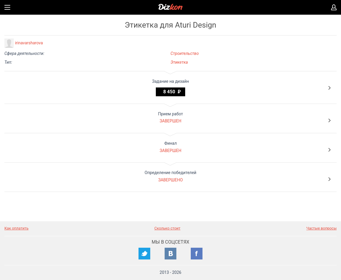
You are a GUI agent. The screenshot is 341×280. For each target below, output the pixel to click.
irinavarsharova (29, 43)
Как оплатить (16, 228)
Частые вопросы (321, 228)
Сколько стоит (167, 228)
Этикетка (179, 62)
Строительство (184, 53)
